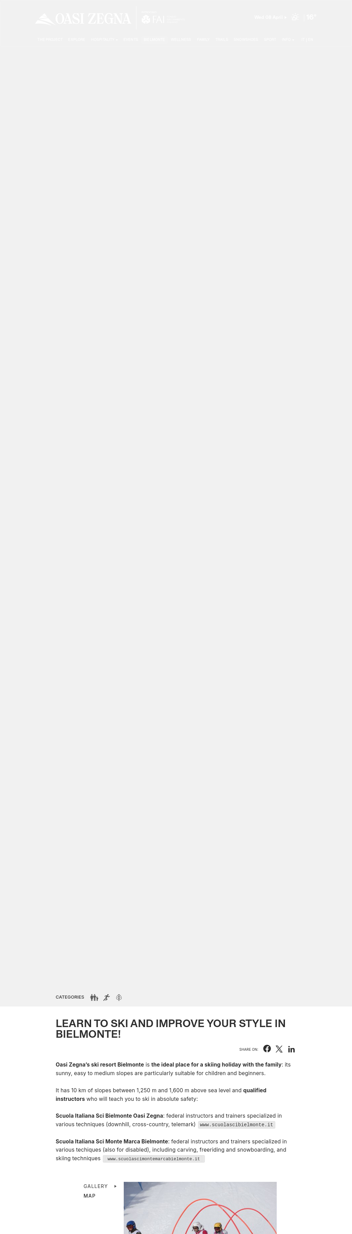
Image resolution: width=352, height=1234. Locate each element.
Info (286, 40)
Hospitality (103, 40)
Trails (222, 40)
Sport (270, 40)
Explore (76, 40)
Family (203, 40)
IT (303, 40)
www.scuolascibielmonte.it (236, 1124)
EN (310, 40)
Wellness (181, 40)
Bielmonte (154, 40)
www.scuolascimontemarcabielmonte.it (154, 1159)
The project (50, 40)
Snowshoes (246, 40)
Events (130, 40)
